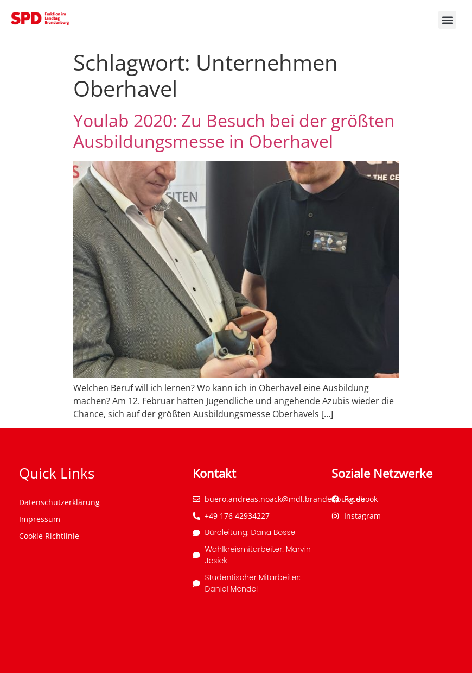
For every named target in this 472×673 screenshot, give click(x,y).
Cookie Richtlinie (49, 536)
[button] (447, 20)
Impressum (39, 519)
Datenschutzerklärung (59, 502)
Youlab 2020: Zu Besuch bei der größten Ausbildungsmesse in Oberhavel (234, 131)
